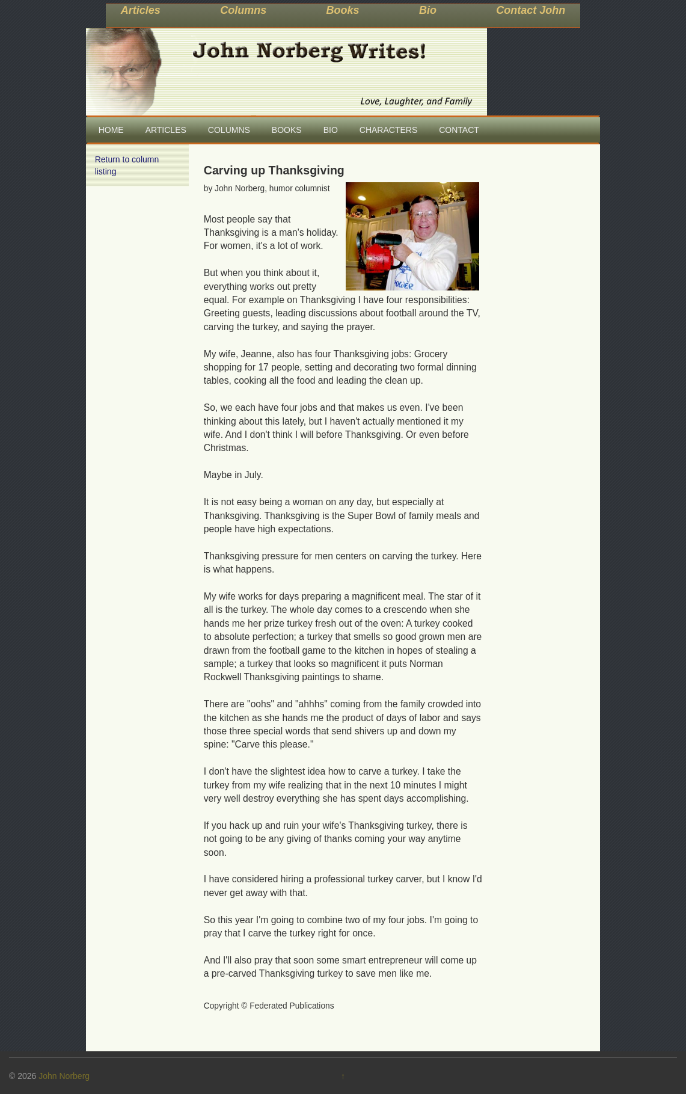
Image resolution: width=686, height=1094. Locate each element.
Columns (243, 10)
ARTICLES (165, 130)
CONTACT (459, 130)
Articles (141, 10)
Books (343, 10)
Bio (427, 10)
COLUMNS (229, 130)
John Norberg (64, 1076)
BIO (330, 130)
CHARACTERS (388, 130)
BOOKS (287, 130)
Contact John (530, 10)
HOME (111, 130)
